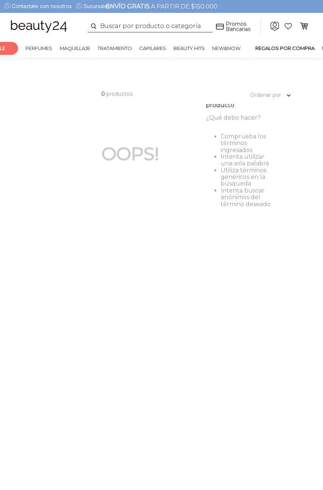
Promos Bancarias (238, 26)
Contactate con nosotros (42, 6)
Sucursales (97, 6)
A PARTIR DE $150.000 (162, 6)
